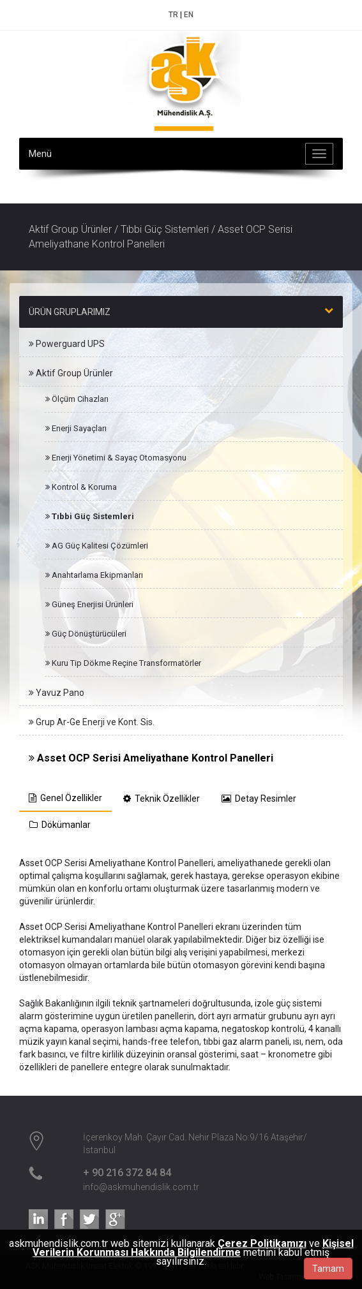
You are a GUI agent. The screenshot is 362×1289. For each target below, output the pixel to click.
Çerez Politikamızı (262, 1243)
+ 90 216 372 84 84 (127, 1173)
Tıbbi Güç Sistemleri (89, 516)
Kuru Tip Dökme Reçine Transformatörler (123, 663)
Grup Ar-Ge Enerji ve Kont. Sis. (92, 722)
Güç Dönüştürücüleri (85, 633)
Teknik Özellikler (161, 798)
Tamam (328, 1268)
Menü (40, 153)
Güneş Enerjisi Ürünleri (89, 604)
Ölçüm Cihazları (77, 399)
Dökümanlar (60, 825)
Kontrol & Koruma (81, 487)
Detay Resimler (259, 798)
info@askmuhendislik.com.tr (141, 1187)
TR (173, 14)
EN (188, 14)
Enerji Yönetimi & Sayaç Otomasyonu (115, 457)
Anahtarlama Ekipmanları (94, 575)
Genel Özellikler (65, 798)
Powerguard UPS (67, 344)
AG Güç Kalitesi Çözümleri (96, 545)
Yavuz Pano (56, 693)
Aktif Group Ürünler (71, 373)
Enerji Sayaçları (76, 428)
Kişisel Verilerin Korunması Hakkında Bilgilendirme (193, 1247)
